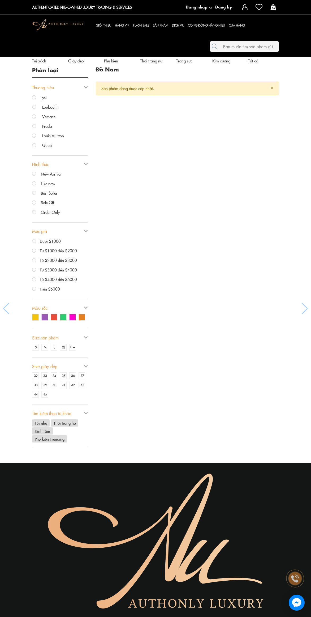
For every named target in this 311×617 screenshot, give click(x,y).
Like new (43, 183)
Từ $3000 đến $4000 (54, 270)
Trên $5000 (46, 289)
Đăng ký (223, 7)
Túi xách (39, 61)
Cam (82, 317)
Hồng (72, 317)
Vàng (35, 317)
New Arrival (46, 174)
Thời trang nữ (151, 61)
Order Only (46, 212)
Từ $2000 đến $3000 (54, 260)
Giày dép (76, 61)
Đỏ (54, 317)
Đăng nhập (197, 7)
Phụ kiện (111, 61)
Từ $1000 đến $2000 (54, 250)
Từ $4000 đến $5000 (54, 279)
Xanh (63, 317)
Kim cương (221, 61)
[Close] (272, 87)
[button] (6, 308)
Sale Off (43, 202)
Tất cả (253, 61)
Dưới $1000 (46, 241)
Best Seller (44, 193)
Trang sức (184, 61)
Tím (44, 317)
